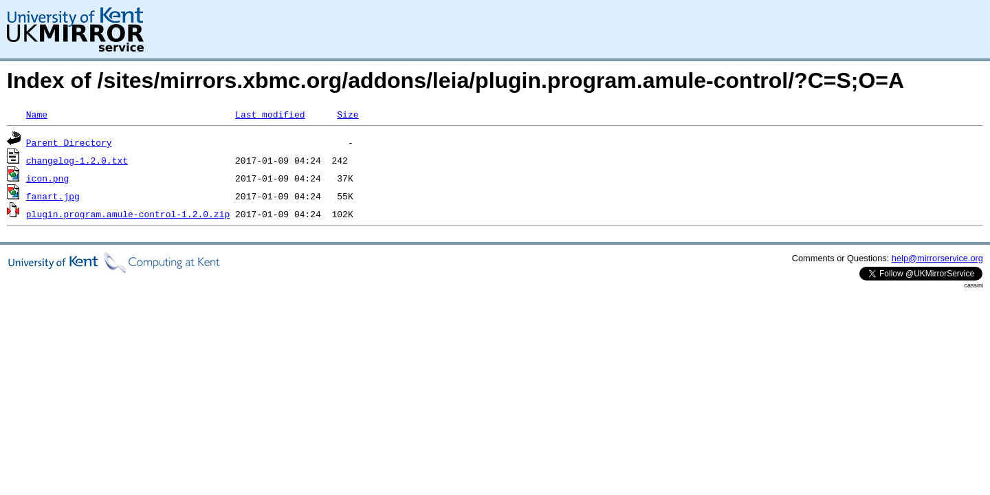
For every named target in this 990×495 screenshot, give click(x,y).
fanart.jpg (53, 196)
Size (347, 114)
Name (36, 114)
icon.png (47, 178)
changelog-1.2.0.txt (77, 160)
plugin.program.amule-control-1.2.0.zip (128, 214)
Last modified (270, 114)
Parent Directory (69, 142)
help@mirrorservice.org (937, 258)
